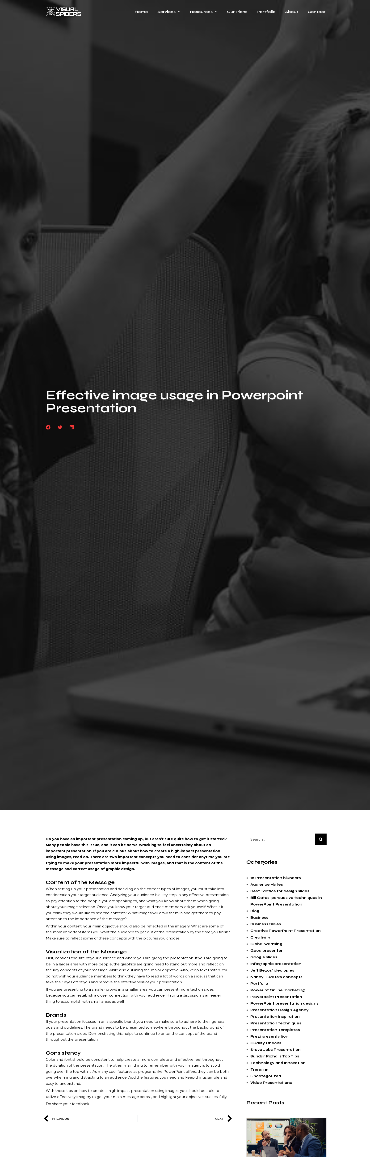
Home (141, 11)
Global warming (266, 944)
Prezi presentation (269, 1036)
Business (259, 917)
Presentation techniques (275, 1023)
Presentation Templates (275, 1030)
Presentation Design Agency (279, 1010)
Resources (204, 11)
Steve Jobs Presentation (275, 1050)
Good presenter (266, 950)
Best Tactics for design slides (279, 891)
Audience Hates (266, 884)
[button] (48, 427)
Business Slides (265, 924)
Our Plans (237, 11)
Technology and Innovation (278, 1063)
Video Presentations (271, 1083)
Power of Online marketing (277, 990)
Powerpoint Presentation (276, 997)
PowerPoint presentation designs (284, 1003)
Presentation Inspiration (275, 1016)
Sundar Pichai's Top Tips (274, 1056)
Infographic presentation (275, 964)
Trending (259, 1069)
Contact (317, 11)
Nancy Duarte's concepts (276, 977)
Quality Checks (265, 1043)
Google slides (263, 957)
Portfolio (266, 11)
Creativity (260, 937)
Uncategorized (265, 1076)
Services (169, 11)
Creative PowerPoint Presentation (285, 931)
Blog (254, 911)
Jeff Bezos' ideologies (272, 970)
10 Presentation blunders (275, 878)
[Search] (321, 839)
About (291, 11)
